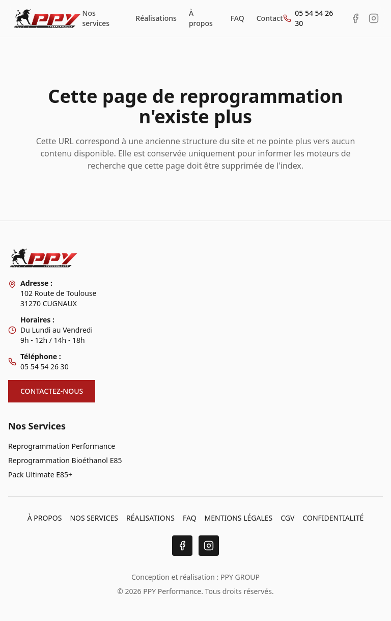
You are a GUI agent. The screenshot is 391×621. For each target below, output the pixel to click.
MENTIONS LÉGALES (239, 518)
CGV (287, 518)
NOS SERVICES (94, 518)
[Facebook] (182, 545)
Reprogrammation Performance (61, 446)
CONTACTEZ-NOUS (51, 391)
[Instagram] (209, 545)
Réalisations (156, 18)
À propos (201, 18)
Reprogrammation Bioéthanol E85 (65, 460)
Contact (270, 18)
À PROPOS (44, 518)
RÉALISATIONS (150, 518)
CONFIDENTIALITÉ (333, 518)
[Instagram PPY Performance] (374, 18)
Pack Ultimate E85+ (40, 474)
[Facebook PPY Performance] (355, 18)
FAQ (237, 18)
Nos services (96, 18)
